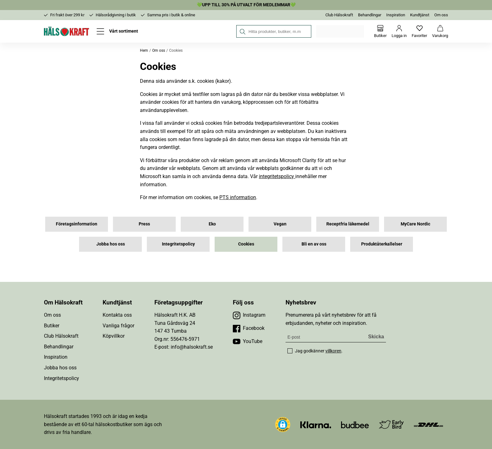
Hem (144, 50)
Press (144, 223)
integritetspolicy (277, 176)
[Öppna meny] (117, 31)
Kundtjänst (419, 15)
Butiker (51, 326)
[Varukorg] (440, 31)
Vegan (280, 223)
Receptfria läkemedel (347, 223)
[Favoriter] (419, 31)
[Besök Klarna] (315, 424)
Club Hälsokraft (339, 15)
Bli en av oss (314, 243)
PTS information (237, 197)
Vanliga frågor (118, 326)
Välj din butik (340, 31)
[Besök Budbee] (355, 424)
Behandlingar (369, 15)
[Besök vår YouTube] (247, 341)
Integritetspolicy (178, 243)
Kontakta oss (117, 315)
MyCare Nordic (415, 223)
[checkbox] (289, 350)
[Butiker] (380, 31)
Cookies (246, 243)
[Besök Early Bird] (391, 424)
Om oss (441, 15)
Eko (212, 223)
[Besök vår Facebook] (249, 328)
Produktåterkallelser (381, 243)
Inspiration (395, 15)
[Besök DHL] (428, 424)
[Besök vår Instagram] (249, 315)
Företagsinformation (76, 223)
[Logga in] (399, 31)
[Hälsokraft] (66, 31)
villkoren (333, 350)
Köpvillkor (114, 336)
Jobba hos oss (110, 243)
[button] (282, 424)
